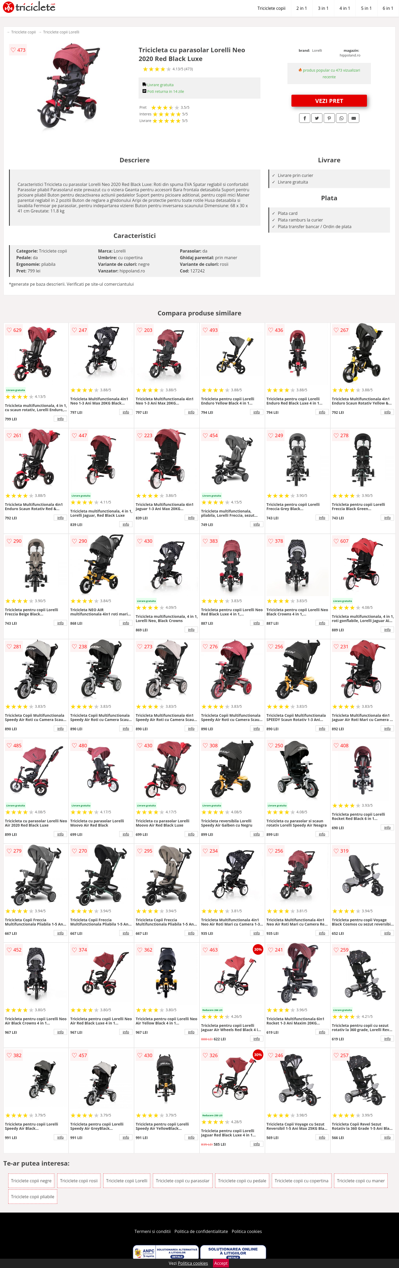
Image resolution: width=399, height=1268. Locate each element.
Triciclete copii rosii (79, 1181)
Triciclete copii (272, 8)
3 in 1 (323, 8)
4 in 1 (345, 8)
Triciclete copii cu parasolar (182, 1181)
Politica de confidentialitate (201, 1231)
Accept (221, 1263)
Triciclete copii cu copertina (302, 1181)
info (60, 418)
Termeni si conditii (153, 1231)
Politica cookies (247, 1231)
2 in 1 (301, 8)
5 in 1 (366, 8)
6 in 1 (388, 8)
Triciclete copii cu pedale (242, 1181)
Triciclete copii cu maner (361, 1181)
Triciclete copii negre (31, 1181)
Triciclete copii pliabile (33, 1197)
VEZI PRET (329, 101)
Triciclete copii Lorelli (61, 31)
